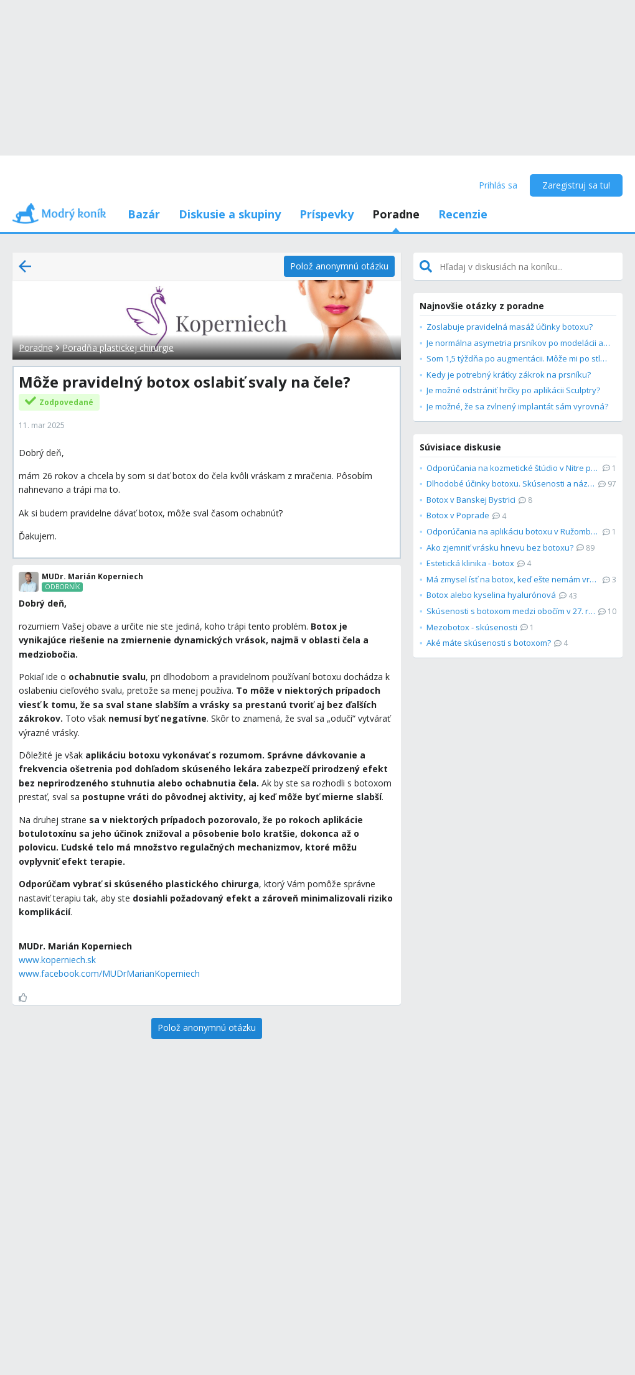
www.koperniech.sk (57, 960)
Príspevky (326, 214)
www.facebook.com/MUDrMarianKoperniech (109, 973)
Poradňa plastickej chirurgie (118, 347)
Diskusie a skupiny (230, 214)
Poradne (396, 214)
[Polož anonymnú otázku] (339, 266)
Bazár (144, 214)
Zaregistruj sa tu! (576, 185)
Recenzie (462, 214)
